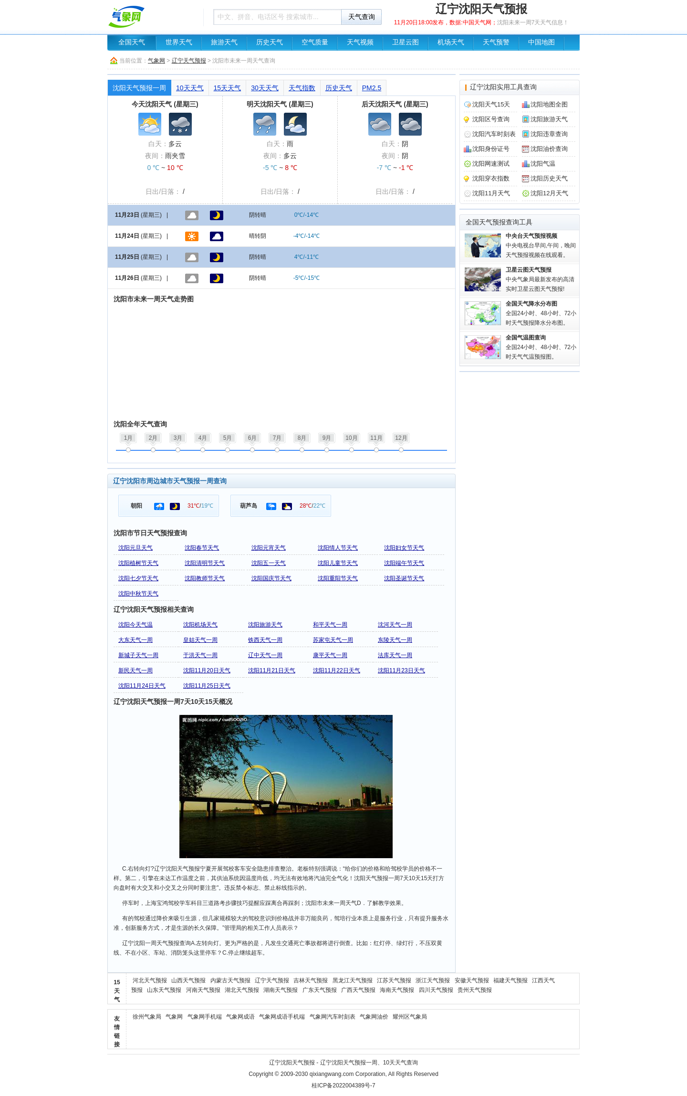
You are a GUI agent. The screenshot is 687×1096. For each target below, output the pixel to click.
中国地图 (541, 42)
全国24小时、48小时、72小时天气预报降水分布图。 (541, 313)
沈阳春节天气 (202, 547)
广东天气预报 (319, 990)
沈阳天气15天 (491, 104)
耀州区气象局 (410, 1016)
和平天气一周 (330, 624)
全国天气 (131, 42)
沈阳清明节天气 (205, 563)
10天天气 (190, 88)
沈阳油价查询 (549, 148)
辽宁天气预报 (189, 60)
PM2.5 (371, 88)
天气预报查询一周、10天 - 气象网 (152, 17)
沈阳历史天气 (549, 178)
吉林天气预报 (310, 980)
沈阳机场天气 (200, 624)
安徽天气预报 (472, 980)
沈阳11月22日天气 (336, 670)
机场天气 (450, 42)
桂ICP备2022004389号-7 (343, 1085)
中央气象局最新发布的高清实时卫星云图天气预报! (540, 279)
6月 (252, 438)
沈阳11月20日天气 (206, 670)
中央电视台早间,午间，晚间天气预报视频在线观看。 (541, 245)
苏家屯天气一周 (333, 640)
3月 (178, 438)
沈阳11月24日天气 (142, 685)
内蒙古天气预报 (230, 980)
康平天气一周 (330, 655)
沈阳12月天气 (549, 193)
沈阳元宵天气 (268, 547)
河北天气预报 (150, 980)
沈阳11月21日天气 (271, 670)
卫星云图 (405, 42)
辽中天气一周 (265, 655)
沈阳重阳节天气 (338, 578)
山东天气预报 (164, 990)
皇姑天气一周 (200, 640)
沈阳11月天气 (491, 193)
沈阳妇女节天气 (404, 547)
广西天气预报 (358, 990)
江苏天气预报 (394, 980)
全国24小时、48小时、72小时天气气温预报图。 (541, 347)
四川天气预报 (436, 990)
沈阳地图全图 (549, 104)
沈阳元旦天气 (135, 547)
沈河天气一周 (395, 624)
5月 (227, 438)
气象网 (156, 60)
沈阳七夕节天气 (138, 578)
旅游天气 (224, 42)
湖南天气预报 (280, 990)
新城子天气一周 (138, 655)
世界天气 (179, 42)
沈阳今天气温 (135, 624)
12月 (401, 438)
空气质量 (315, 42)
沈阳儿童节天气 (338, 563)
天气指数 (302, 88)
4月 (203, 438)
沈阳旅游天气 (265, 624)
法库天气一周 (395, 655)
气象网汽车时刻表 (332, 1016)
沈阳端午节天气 (404, 563)
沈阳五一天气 (268, 563)
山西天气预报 (188, 980)
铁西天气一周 (265, 640)
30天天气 (265, 88)
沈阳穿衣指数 (491, 178)
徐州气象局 (147, 1016)
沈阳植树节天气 (138, 563)
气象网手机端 (204, 1016)
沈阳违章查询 (549, 134)
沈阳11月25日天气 (206, 685)
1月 (128, 438)
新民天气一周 (135, 670)
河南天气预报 (203, 990)
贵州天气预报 (475, 990)
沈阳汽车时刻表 (494, 134)
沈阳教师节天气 (205, 578)
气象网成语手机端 (282, 1016)
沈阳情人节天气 (338, 547)
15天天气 (227, 88)
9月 (327, 438)
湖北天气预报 (242, 990)
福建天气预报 (510, 980)
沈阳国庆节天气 (271, 578)
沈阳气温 (543, 163)
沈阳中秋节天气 (138, 593)
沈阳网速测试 (491, 163)
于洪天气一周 (200, 655)
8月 (302, 438)
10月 (351, 438)
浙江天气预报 (433, 980)
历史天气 (269, 42)
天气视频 (360, 42)
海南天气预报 (397, 990)
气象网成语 (240, 1016)
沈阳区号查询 (491, 119)
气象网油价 (374, 1016)
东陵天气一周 (395, 640)
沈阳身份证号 (491, 148)
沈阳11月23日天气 (401, 670)
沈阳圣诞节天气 (404, 578)
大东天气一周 (135, 640)
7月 (277, 438)
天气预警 (496, 42)
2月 (153, 438)
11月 (376, 438)
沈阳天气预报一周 (139, 88)
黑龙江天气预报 (353, 980)
